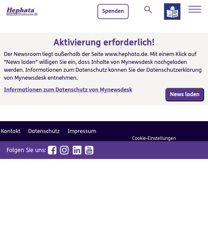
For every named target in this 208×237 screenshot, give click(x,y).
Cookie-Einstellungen (154, 138)
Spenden (113, 11)
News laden (184, 94)
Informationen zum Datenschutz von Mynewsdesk (68, 90)
